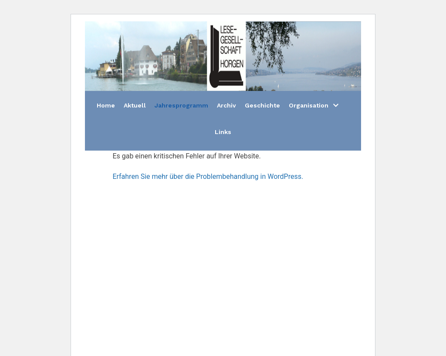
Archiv (226, 105)
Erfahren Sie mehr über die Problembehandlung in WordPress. (207, 176)
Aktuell (135, 105)
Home (106, 105)
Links (223, 131)
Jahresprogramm (181, 105)
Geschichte (262, 105)
